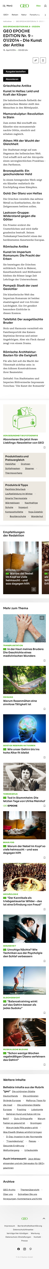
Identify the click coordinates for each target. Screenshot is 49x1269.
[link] (45, 5)
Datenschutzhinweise (23, 1230)
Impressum (9, 1226)
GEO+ (6, 15)
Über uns (8, 1194)
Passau (32, 1141)
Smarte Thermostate (16, 498)
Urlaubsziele (31, 1150)
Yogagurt (23, 507)
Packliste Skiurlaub (15, 489)
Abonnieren (12, 79)
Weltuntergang (11, 1150)
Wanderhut (37, 516)
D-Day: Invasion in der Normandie (24, 1136)
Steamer (29, 468)
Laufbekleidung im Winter (19, 493)
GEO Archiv (9, 1189)
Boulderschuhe (18, 516)
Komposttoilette (14, 512)
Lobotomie (37, 1109)
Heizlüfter (10, 464)
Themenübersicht (30, 1189)
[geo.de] (24, 6)
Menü (7, 5)
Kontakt (37, 1237)
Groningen (36, 1123)
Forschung (35, 15)
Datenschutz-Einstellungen (18, 1237)
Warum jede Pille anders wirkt (22, 1127)
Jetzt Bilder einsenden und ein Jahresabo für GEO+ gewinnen (23, 1163)
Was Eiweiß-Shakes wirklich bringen (22, 1132)
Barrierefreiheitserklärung (30, 1226)
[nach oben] (44, 1218)
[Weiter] (45, 15)
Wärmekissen (12, 502)
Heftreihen (7, 21)
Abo (38, 5)
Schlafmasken (12, 468)
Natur (24, 15)
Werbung (35, 1233)
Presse (24, 1241)
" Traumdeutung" (15, 1141)
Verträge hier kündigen (17, 1233)
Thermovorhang (13, 473)
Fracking (21, 1109)
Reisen (15, 15)
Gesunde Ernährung (13, 1145)
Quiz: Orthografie (23, 1118)
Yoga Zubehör (35, 512)
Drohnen (25, 464)
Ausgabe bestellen (16, 71)
